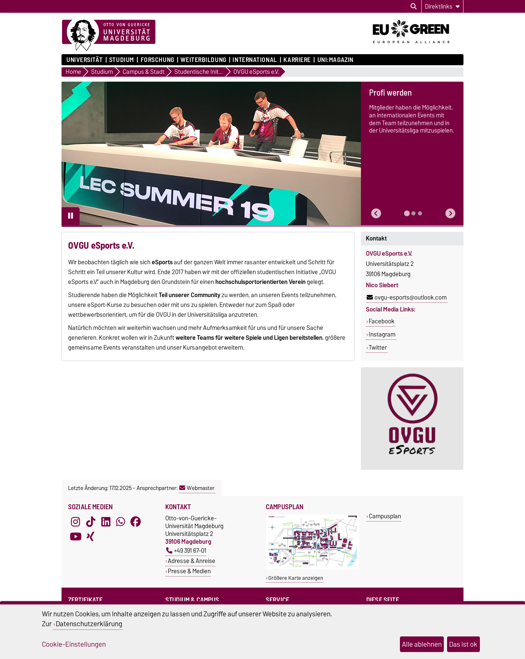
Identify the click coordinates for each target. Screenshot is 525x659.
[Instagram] (75, 521)
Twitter (378, 347)
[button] (376, 213)
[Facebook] (135, 521)
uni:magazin (335, 60)
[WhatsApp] (120, 521)
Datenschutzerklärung (89, 623)
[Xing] (90, 536)
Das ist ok (463, 644)
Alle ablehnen (422, 644)
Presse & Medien (189, 571)
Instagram (382, 334)
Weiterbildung (203, 60)
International (255, 60)
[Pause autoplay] (71, 216)
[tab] (407, 213)
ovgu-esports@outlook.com (407, 297)
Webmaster (197, 488)
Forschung (157, 60)
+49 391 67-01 (186, 550)
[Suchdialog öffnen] (413, 6)
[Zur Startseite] (109, 35)
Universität (84, 60)
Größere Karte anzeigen (295, 578)
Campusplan (385, 516)
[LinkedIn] (105, 521)
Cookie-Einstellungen (74, 644)
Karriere (296, 60)
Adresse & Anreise (191, 561)
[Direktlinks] (442, 6)
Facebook (382, 321)
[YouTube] (75, 536)
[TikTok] (90, 521)
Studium (121, 60)
